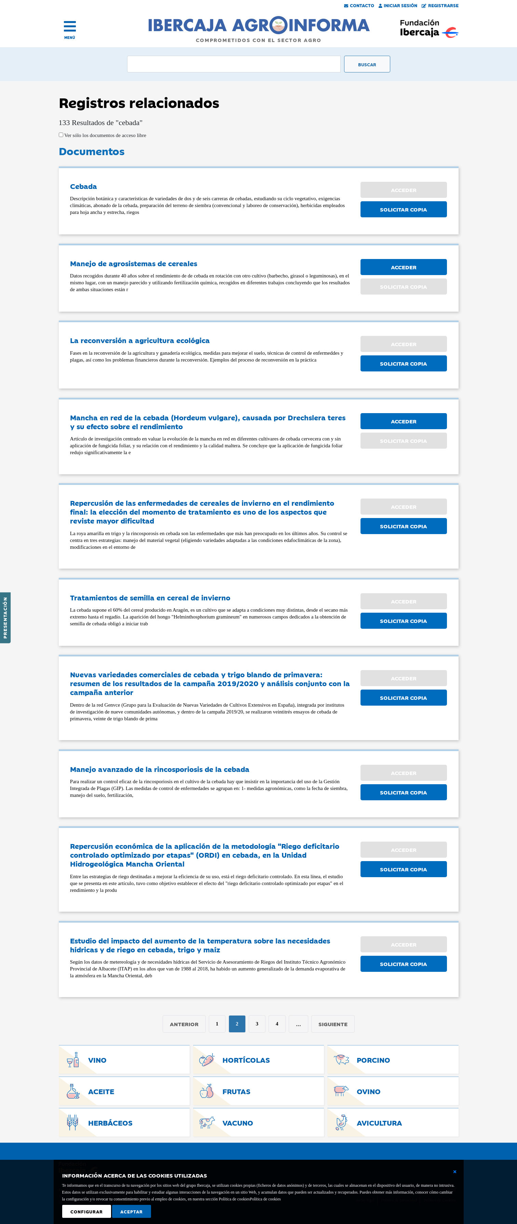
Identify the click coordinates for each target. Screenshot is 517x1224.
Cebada (83, 186)
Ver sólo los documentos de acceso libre (104, 135)
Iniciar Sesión (398, 5)
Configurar (86, 1211)
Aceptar (131, 1211)
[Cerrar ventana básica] (454, 1171)
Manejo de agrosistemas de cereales (133, 263)
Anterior (184, 1024)
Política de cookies (265, 1199)
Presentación (4, 618)
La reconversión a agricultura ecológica (140, 340)
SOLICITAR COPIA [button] (403, 209)
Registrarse (440, 5)
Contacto (359, 5)
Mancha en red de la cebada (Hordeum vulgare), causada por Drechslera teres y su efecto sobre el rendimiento (207, 421)
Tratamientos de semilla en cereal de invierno (150, 597)
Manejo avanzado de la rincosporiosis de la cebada (159, 769)
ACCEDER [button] (404, 267)
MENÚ (69, 37)
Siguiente (333, 1024)
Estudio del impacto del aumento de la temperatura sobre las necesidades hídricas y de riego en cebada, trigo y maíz (200, 944)
